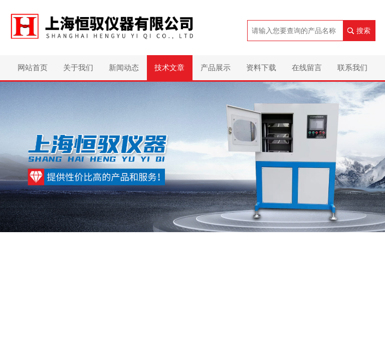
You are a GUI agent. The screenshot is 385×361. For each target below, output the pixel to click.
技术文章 (169, 67)
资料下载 (261, 67)
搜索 (363, 31)
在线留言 (307, 67)
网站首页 (33, 67)
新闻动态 (124, 67)
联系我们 (352, 67)
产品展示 (216, 67)
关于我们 (78, 67)
